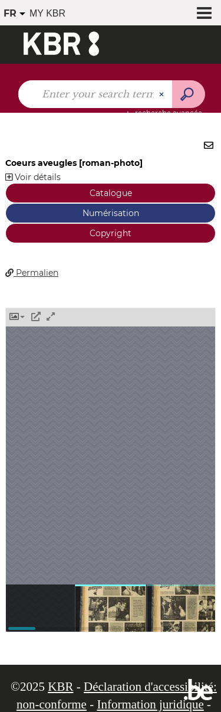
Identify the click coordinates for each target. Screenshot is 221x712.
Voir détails (33, 177)
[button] (17, 317)
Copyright (110, 233)
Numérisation (111, 213)
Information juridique (150, 704)
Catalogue (111, 193)
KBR (60, 687)
